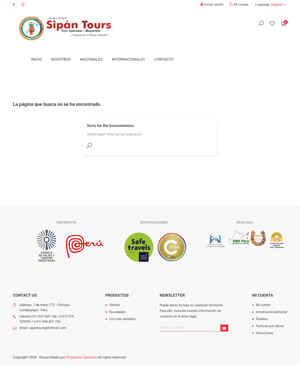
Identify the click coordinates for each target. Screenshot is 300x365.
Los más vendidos (122, 319)
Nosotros (61, 59)
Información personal (271, 312)
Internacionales (128, 59)
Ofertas (114, 305)
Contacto (163, 59)
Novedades (117, 312)
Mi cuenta (262, 295)
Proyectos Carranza (81, 357)
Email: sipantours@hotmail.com (42, 328)
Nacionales (91, 59)
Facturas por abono (270, 326)
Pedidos (262, 319)
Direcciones (264, 333)
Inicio (36, 59)
